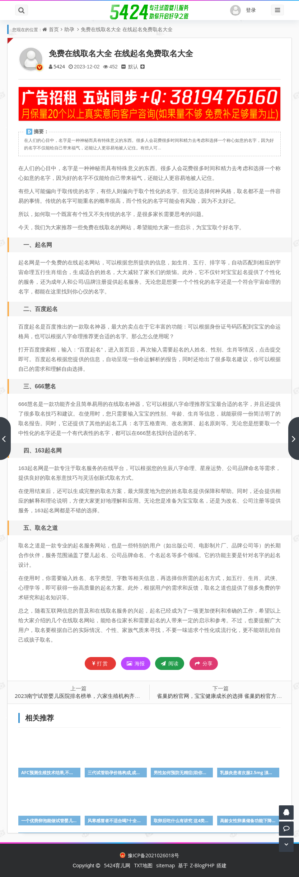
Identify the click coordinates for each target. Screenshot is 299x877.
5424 (59, 66)
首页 (54, 29)
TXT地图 (143, 865)
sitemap (165, 865)
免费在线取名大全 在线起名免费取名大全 (127, 29)
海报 (136, 663)
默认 (133, 66)
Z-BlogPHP (202, 865)
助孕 (69, 29)
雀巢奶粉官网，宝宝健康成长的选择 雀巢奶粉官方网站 (222, 695)
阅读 (169, 663)
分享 (203, 663)
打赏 (100, 663)
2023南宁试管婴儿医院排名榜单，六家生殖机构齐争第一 (83, 695)
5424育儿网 (117, 865)
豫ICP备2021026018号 (149, 855)
